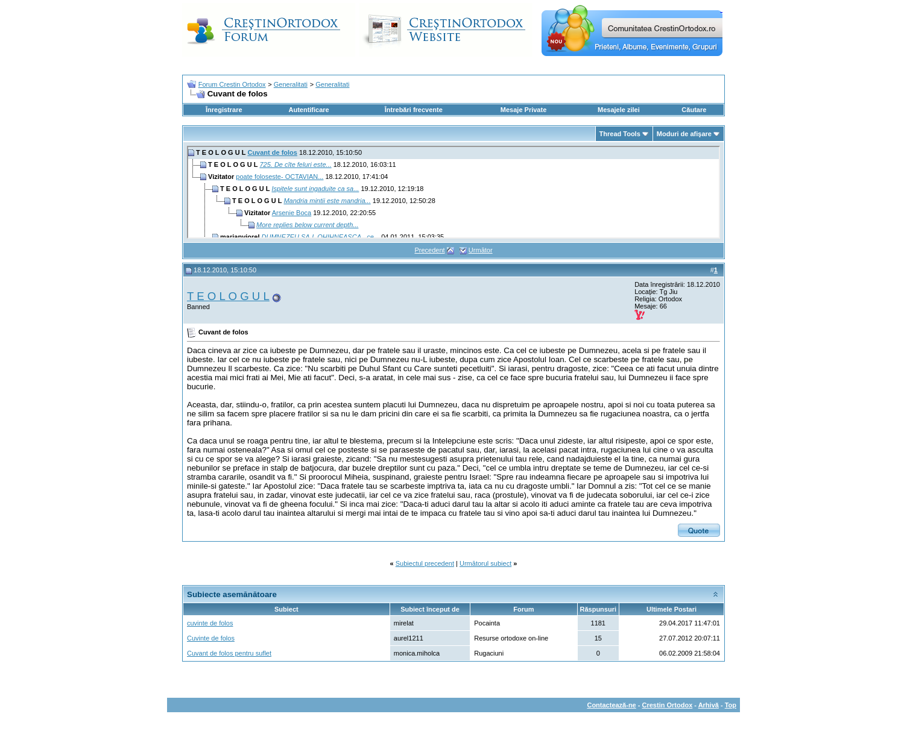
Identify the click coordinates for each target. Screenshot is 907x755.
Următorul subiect (485, 563)
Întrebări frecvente (414, 109)
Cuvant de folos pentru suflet (229, 653)
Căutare (693, 109)
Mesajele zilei (619, 109)
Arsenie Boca (291, 212)
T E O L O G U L (228, 296)
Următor (481, 250)
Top (730, 705)
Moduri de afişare (684, 133)
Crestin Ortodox (667, 705)
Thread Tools (619, 133)
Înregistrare (224, 109)
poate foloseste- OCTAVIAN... (279, 176)
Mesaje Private (523, 109)
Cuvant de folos (272, 152)
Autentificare (308, 109)
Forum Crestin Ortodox (232, 84)
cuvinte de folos (210, 623)
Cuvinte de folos (211, 638)
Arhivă (708, 705)
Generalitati (291, 84)
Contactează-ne (611, 705)
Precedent (429, 250)
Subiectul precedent (425, 563)
